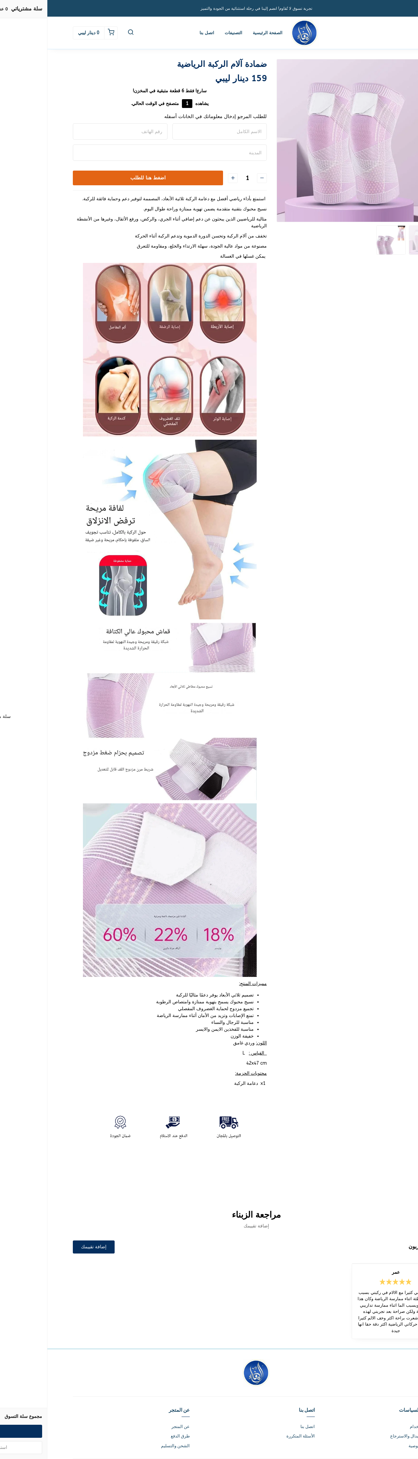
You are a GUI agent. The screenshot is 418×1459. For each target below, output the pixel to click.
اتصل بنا (159, 32)
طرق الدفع (132, 1436)
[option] (311, 140)
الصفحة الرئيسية (220, 32)
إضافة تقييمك (46, 1247)
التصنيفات (186, 32)
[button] (83, 32)
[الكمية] (199, 178)
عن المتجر (133, 1426)
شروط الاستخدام (377, 1426)
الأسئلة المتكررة (253, 1436)
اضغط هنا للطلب (100, 178)
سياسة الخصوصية (377, 1446)
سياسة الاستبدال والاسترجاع (368, 1436)
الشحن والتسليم (128, 1446)
